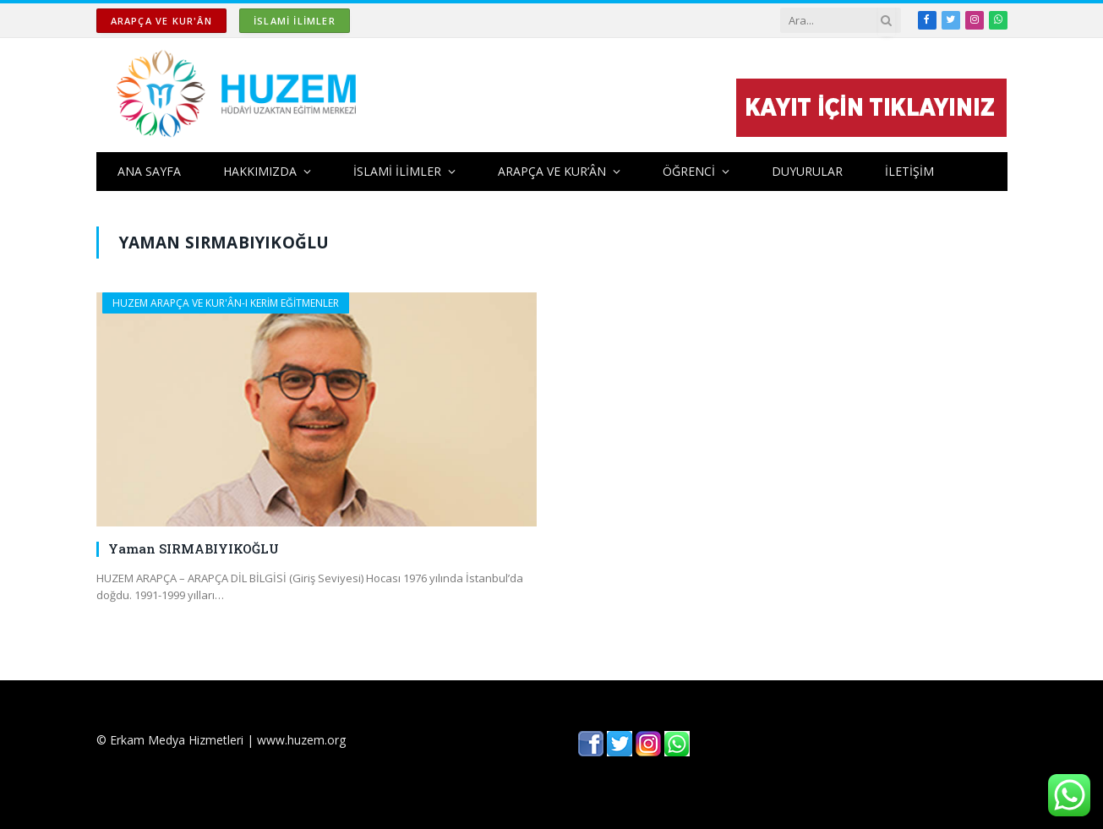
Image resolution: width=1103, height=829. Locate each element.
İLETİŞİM (909, 171)
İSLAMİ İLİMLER (295, 20)
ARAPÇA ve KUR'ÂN (161, 20)
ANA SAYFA (149, 171)
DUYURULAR (807, 171)
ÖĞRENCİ (689, 171)
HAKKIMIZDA (260, 171)
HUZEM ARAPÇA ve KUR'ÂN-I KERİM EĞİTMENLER (225, 303)
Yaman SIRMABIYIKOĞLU (193, 548)
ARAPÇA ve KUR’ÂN (552, 171)
